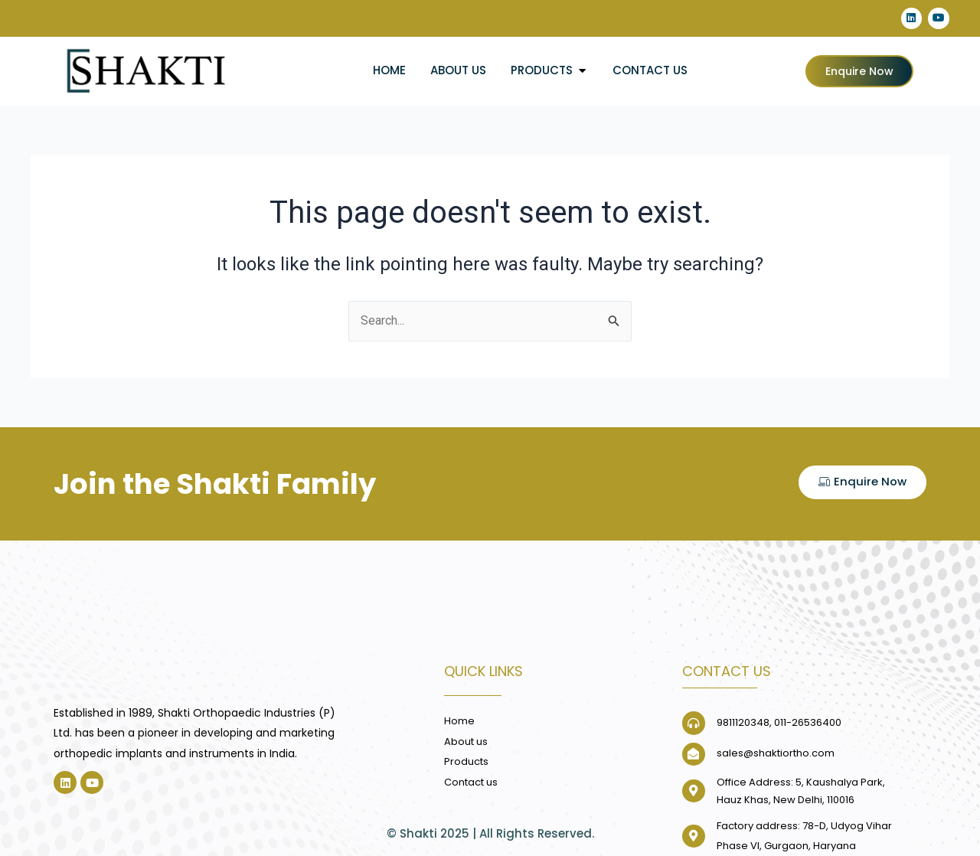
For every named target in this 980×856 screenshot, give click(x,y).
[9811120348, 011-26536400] (693, 723)
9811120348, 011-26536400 (779, 723)
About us (458, 70)
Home (389, 70)
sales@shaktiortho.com (776, 754)
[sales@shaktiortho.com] (693, 754)
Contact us (650, 70)
